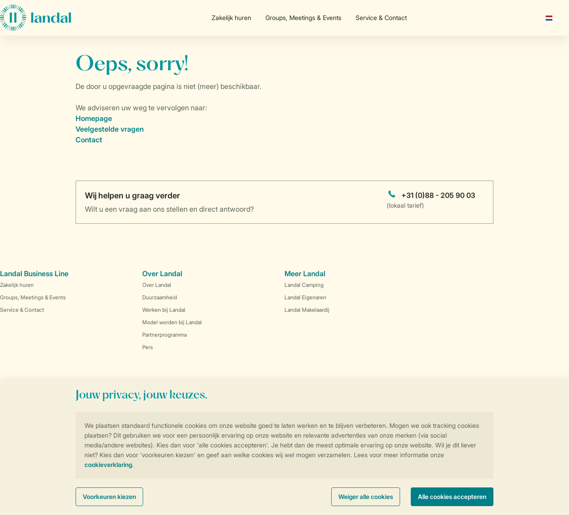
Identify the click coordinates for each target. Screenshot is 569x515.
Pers (147, 347)
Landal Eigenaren (305, 297)
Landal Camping (304, 285)
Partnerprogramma (164, 334)
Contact (89, 139)
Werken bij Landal (163, 309)
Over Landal (156, 285)
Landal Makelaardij (306, 309)
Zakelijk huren (231, 17)
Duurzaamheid (159, 297)
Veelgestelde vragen (110, 129)
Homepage (94, 118)
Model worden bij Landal (172, 322)
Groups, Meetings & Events (303, 17)
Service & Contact (381, 17)
